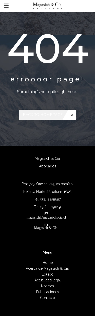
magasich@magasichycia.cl (46, 217)
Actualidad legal (47, 280)
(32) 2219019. (51, 207)
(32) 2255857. (50, 199)
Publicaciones (47, 292)
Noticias (47, 286)
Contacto (47, 298)
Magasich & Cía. (46, 227)
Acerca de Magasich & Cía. (47, 268)
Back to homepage (43, 114)
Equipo (47, 274)
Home (48, 263)
